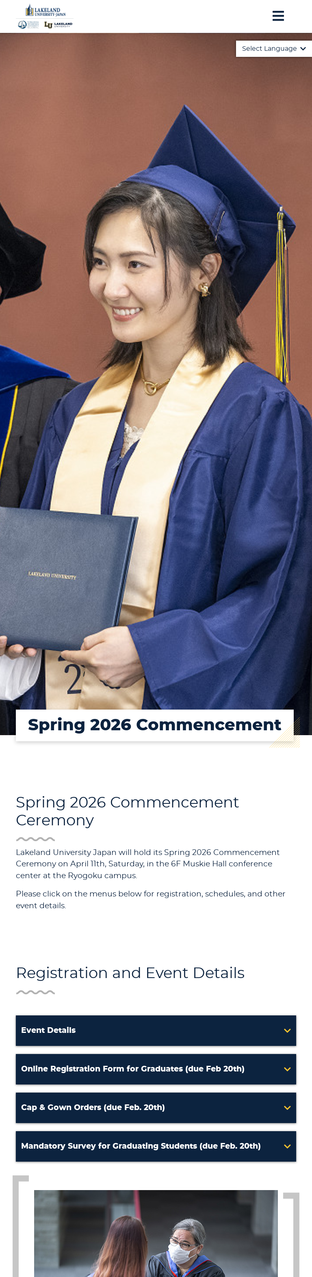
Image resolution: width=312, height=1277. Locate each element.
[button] (156, 1030)
